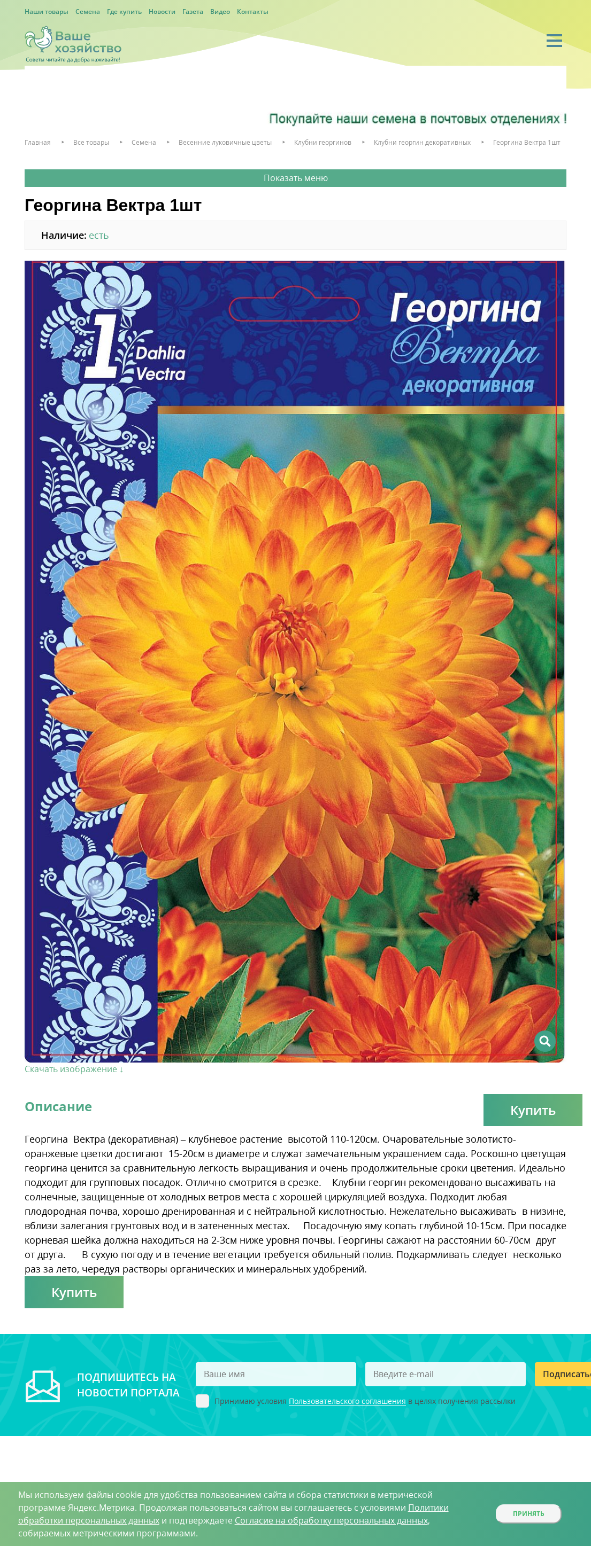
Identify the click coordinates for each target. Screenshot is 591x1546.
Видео (220, 11)
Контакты (252, 11)
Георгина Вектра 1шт (527, 142)
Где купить (124, 11)
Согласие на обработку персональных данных (331, 1520)
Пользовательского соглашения (347, 1401)
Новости (162, 11)
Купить (533, 1110)
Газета (192, 11)
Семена (87, 11)
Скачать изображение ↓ (74, 1069)
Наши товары (46, 11)
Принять (528, 1513)
